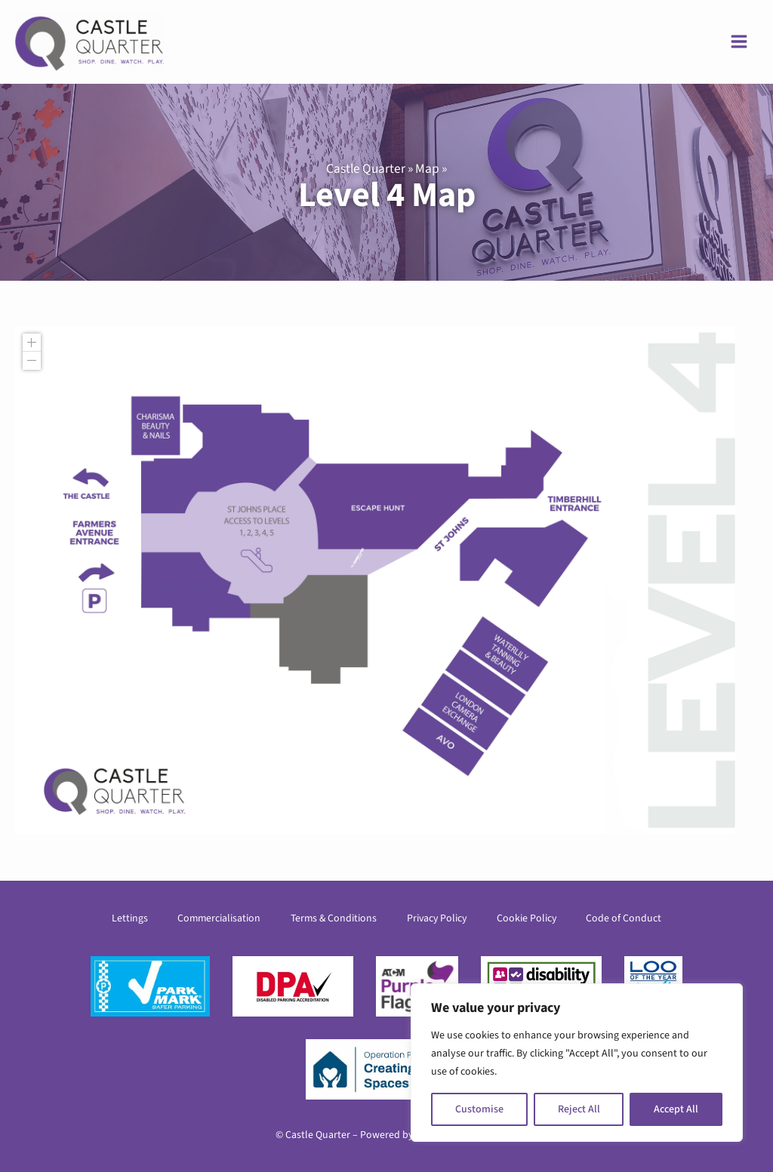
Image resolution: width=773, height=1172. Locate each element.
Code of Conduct (624, 918)
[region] (577, 1062)
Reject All (579, 1109)
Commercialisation (218, 918)
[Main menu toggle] (739, 42)
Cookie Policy (526, 918)
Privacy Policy (437, 918)
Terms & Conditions (334, 918)
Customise (479, 1109)
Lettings (129, 918)
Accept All (676, 1109)
